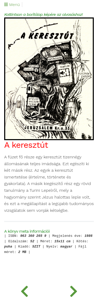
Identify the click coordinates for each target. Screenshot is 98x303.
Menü (12, 4)
